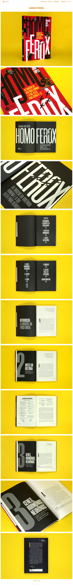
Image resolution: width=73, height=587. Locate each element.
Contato (63, 1)
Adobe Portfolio (39, 584)
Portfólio (43, 1)
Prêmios (56, 1)
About (50, 1)
